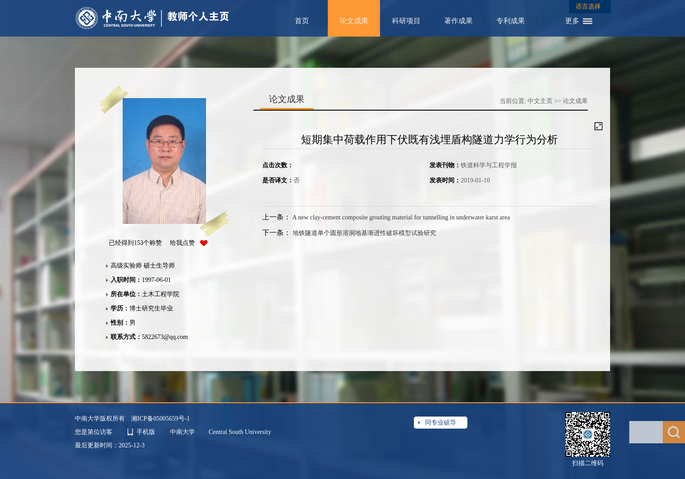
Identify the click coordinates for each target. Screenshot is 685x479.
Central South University (240, 432)
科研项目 (406, 21)
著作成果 (458, 21)
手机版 (145, 432)
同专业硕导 (440, 422)
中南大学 (183, 432)
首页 (302, 21)
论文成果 (354, 21)
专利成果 (510, 21)
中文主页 (540, 101)
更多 (572, 21)
